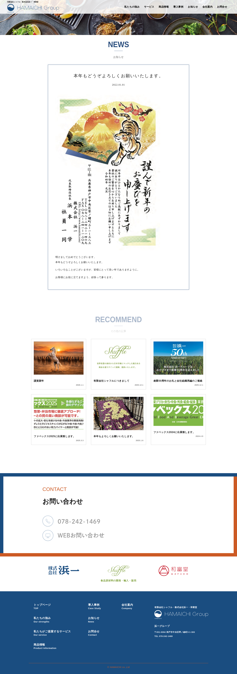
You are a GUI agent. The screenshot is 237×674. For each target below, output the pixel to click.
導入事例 (178, 6)
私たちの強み (132, 6)
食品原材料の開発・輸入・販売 (118, 574)
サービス (149, 6)
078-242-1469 (166, 636)
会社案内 (207, 6)
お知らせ (193, 6)
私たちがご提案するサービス (56, 633)
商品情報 (164, 6)
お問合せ (222, 6)
